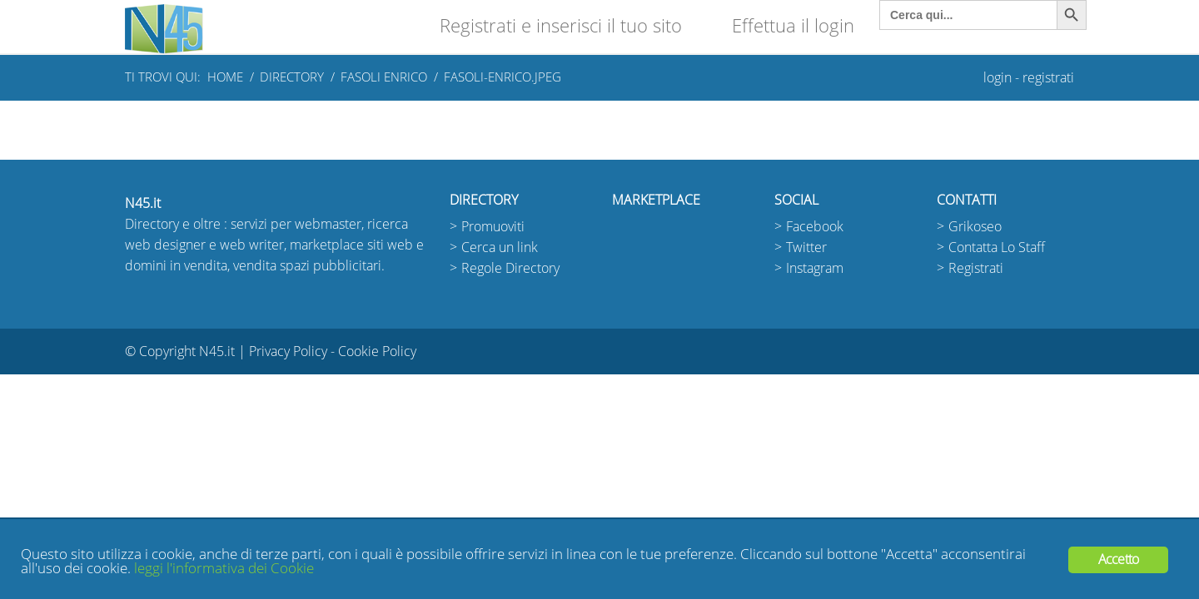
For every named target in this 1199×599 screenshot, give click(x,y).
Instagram (814, 268)
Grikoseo (975, 227)
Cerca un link (499, 247)
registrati (1048, 78)
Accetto (1118, 559)
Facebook (814, 227)
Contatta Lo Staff (996, 247)
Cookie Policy (377, 351)
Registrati (975, 268)
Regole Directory (510, 268)
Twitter (806, 247)
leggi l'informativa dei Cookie (224, 568)
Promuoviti (493, 227)
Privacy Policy (288, 351)
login (997, 78)
